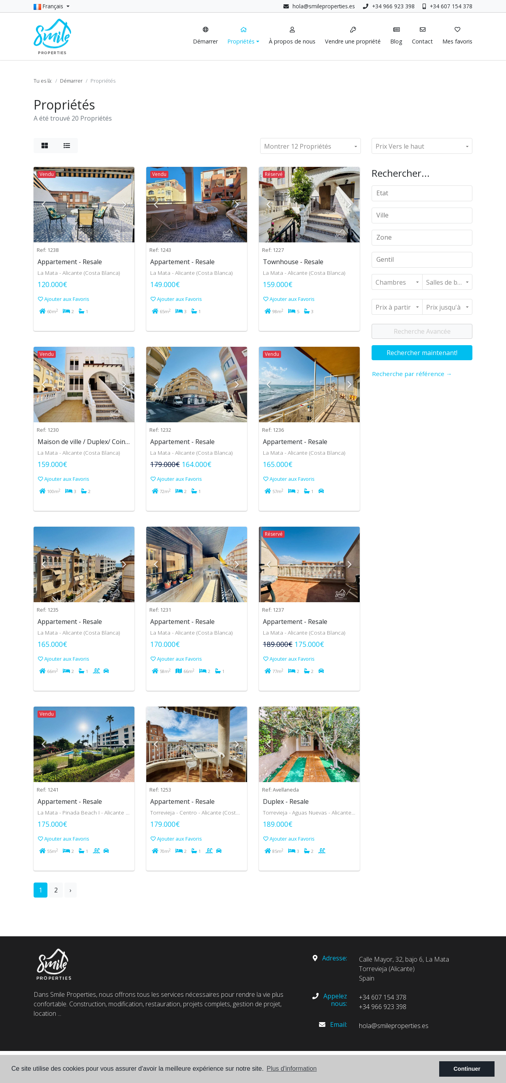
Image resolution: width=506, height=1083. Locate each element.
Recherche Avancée (422, 331)
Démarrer (71, 80)
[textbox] (425, 193)
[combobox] (422, 193)
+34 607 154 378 (447, 6)
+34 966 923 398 (389, 6)
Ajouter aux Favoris (63, 298)
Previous (43, 204)
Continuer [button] (466, 1069)
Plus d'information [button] (291, 1068)
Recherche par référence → (412, 374)
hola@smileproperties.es (324, 6)
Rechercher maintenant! (422, 352)
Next (124, 204)
